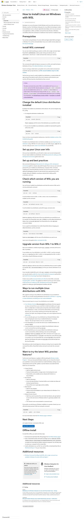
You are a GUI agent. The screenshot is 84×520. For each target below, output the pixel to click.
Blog (18, 516)
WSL (32, 9)
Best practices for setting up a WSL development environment (38, 282)
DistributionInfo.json (29, 447)
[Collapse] (17, 10)
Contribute (23, 516)
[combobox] (10, 13)
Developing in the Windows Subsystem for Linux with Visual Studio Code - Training (40, 490)
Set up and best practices (70, 20)
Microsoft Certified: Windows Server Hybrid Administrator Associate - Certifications (40, 498)
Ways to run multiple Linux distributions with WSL (73, 27)
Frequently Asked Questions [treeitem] (8, 33)
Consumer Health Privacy (38, 516)
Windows (28, 9)
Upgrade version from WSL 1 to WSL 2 (73, 25)
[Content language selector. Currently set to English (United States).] (8, 513)
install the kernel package (30, 276)
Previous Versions (11, 516)
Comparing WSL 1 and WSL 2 (29, 280)
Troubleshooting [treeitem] (6, 35)
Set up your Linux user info (70, 18)
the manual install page (28, 43)
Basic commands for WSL (41, 240)
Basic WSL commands (28, 426)
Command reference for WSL (39, 278)
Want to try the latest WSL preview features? (72, 30)
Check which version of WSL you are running (72, 22)
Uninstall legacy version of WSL (40, 95)
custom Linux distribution (40, 145)
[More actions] (60, 10)
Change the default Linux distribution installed (72, 16)
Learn (24, 9)
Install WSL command (69, 14)
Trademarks (54, 516)
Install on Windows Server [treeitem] (9, 24)
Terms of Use (48, 516)
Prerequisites (67, 12)
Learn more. (28, 315)
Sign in (81, 1)
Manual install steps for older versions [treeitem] (11, 22)
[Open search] (78, 2)
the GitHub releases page (54, 436)
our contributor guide (30, 473)
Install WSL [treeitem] (6, 20)
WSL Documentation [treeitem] (7, 15)
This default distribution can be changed (41, 66)
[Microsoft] (2, 2)
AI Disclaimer (4, 516)
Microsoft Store (51, 296)
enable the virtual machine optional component (43, 274)
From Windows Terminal (30, 304)
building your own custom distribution (43, 298)
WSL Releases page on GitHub (44, 415)
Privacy (28, 516)
